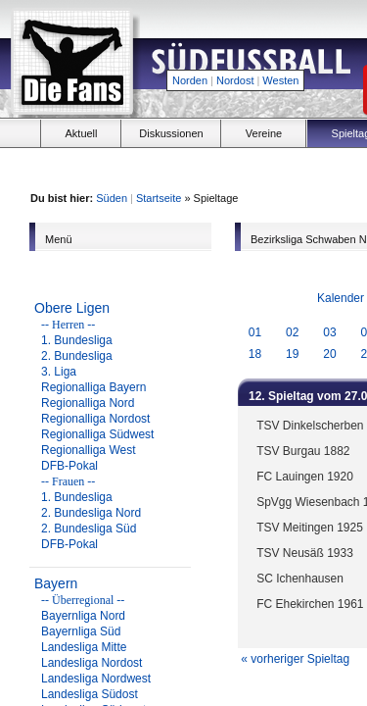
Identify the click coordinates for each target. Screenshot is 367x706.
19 (292, 354)
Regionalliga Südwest (97, 434)
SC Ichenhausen (300, 578)
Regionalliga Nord (87, 403)
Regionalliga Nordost (95, 419)
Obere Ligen (72, 308)
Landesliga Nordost (91, 663)
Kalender (340, 298)
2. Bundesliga (77, 356)
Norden (189, 80)
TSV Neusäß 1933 (304, 553)
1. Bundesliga (77, 340)
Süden (111, 198)
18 (255, 354)
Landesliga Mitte (83, 647)
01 (255, 332)
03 (329, 332)
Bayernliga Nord (83, 616)
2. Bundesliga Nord (91, 513)
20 (329, 354)
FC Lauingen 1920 (304, 476)
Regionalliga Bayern (93, 387)
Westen (280, 80)
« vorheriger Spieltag (295, 659)
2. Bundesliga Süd (88, 528)
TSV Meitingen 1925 (309, 527)
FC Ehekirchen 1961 (309, 604)
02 (292, 332)
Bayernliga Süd (80, 631)
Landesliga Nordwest (96, 678)
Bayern (55, 583)
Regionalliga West (88, 450)
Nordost (235, 80)
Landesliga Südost (89, 694)
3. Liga (58, 371)
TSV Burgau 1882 (302, 451)
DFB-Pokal (69, 466)
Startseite (158, 198)
